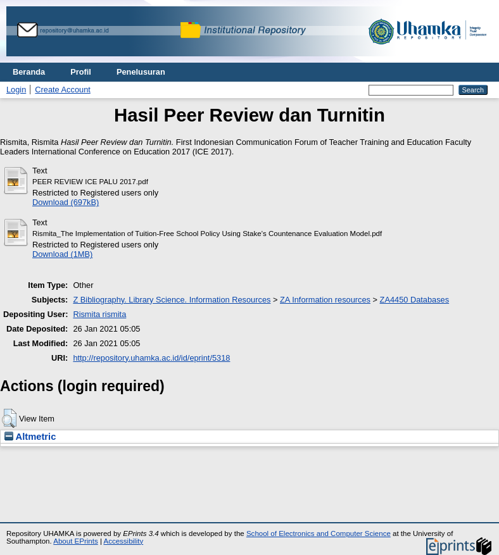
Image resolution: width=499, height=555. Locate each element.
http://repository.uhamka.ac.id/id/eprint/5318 (151, 358)
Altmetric (30, 437)
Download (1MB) (62, 254)
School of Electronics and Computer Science (318, 533)
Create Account (63, 89)
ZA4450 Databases (415, 299)
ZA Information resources (325, 299)
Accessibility (123, 541)
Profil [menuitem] (80, 72)
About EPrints (75, 541)
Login (16, 89)
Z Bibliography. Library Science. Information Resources (171, 299)
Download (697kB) (65, 202)
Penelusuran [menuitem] (141, 72)
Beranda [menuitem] (29, 72)
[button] (9, 418)
